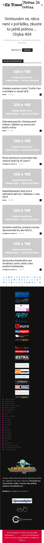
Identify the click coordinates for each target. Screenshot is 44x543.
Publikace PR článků (11, 445)
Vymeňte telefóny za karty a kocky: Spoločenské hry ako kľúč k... (21, 229)
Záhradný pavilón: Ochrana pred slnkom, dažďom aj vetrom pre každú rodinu (19, 124)
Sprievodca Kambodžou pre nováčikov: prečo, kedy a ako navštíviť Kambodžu (17, 263)
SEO (6, 427)
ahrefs (7, 429)
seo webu (8, 412)
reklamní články (10, 408)
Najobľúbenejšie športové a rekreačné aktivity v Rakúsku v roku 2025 (21, 194)
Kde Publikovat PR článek (13, 447)
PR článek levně (10, 449)
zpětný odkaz (9, 401)
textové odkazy (10, 403)
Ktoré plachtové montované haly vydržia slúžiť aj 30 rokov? (19, 159)
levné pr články (10, 416)
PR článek (8, 420)
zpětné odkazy (10, 399)
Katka (4, 94)
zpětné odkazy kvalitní (12, 406)
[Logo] (22, 5)
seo (6, 414)
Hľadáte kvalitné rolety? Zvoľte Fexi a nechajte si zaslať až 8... (21, 90)
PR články (8, 423)
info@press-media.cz (9, 164)
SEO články (8, 443)
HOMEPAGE (27, 50)
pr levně (7, 418)
